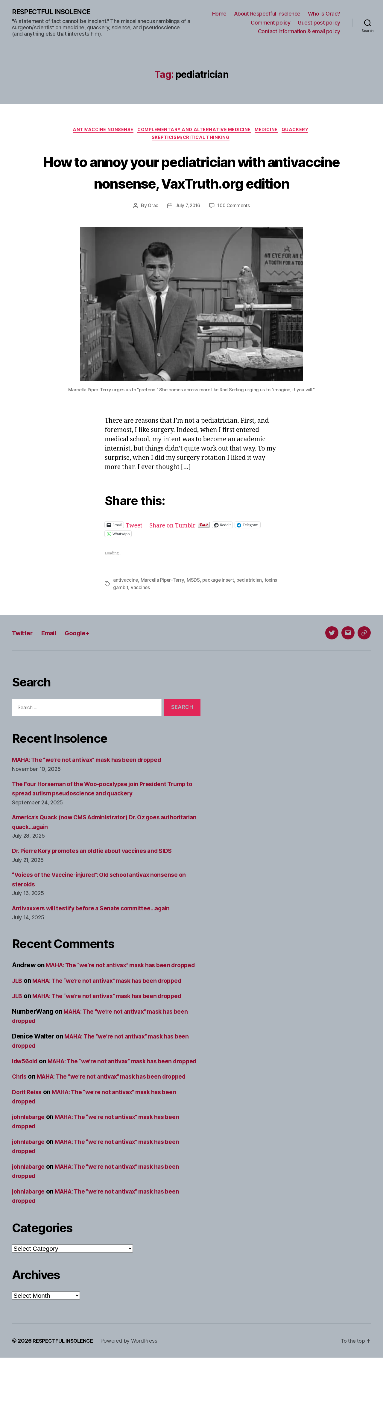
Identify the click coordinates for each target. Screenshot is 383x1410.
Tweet (135, 549)
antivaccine (125, 604)
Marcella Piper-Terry (163, 604)
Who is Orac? (324, 14)
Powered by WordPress (133, 1393)
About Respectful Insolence (267, 14)
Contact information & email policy (299, 31)
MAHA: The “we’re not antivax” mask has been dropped (94, 784)
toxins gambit (128, 612)
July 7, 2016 (187, 231)
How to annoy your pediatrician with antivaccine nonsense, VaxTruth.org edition (191, 184)
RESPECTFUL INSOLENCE (54, 12)
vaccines (155, 612)
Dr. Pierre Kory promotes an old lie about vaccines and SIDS (100, 874)
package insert (219, 604)
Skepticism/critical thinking (191, 140)
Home (219, 14)
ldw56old (26, 1094)
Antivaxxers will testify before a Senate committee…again (98, 932)
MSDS (194, 604)
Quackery (300, 131)
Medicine (269, 131)
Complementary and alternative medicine (194, 131)
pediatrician (252, 604)
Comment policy (270, 23)
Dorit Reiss (28, 1144)
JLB (17, 1014)
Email (54, 656)
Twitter (24, 656)
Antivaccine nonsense (99, 131)
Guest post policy (319, 23)
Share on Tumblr (176, 549)
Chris (20, 1119)
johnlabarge (30, 1169)
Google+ (86, 656)
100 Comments (235, 231)
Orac (151, 231)
